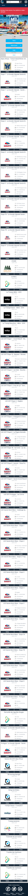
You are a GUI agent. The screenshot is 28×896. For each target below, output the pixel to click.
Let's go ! (3, 11)
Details (21, 71)
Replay (7, 71)
